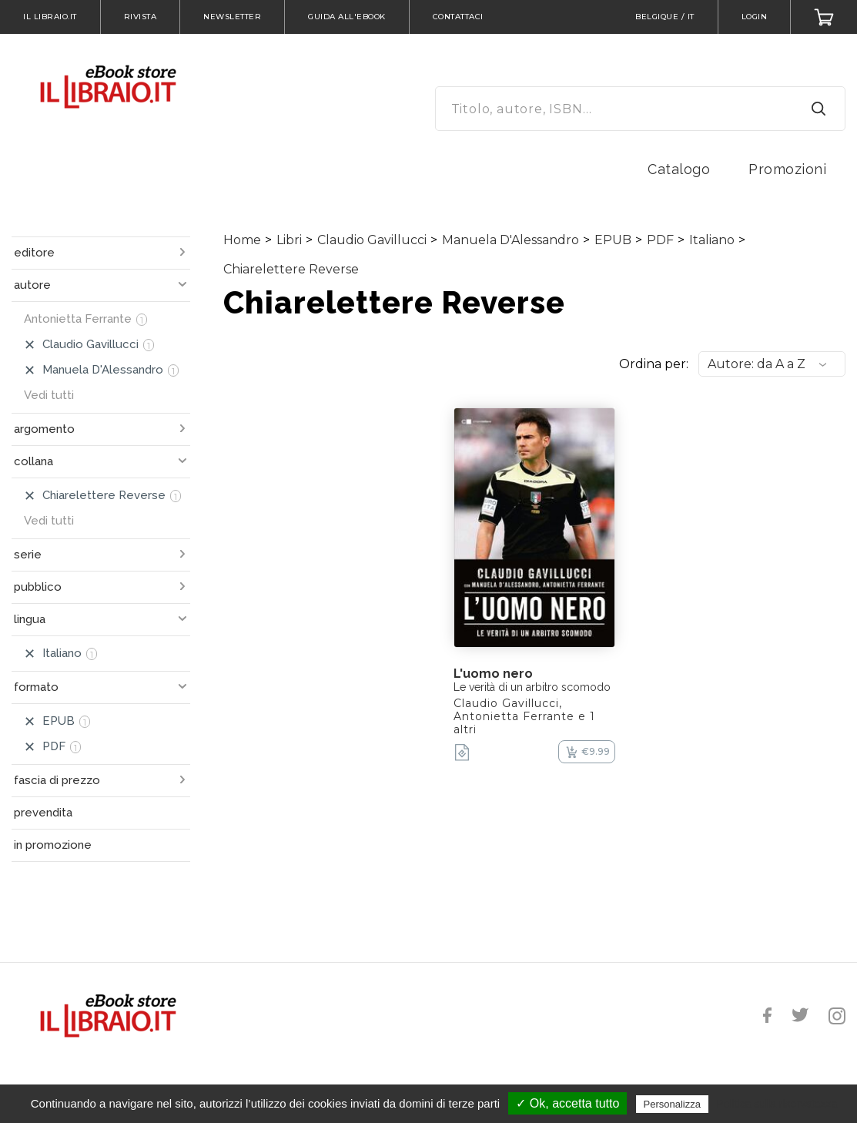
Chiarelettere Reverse (291, 269)
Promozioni (787, 169)
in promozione (53, 845)
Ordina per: (653, 364)
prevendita (43, 813)
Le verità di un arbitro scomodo (532, 687)
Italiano (712, 240)
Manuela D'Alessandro (510, 240)
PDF (660, 240)
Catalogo (679, 169)
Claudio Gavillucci (372, 240)
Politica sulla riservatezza (776, 1104)
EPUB (612, 240)
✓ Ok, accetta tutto (567, 1103)
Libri (289, 240)
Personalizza (672, 1104)
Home (242, 240)
